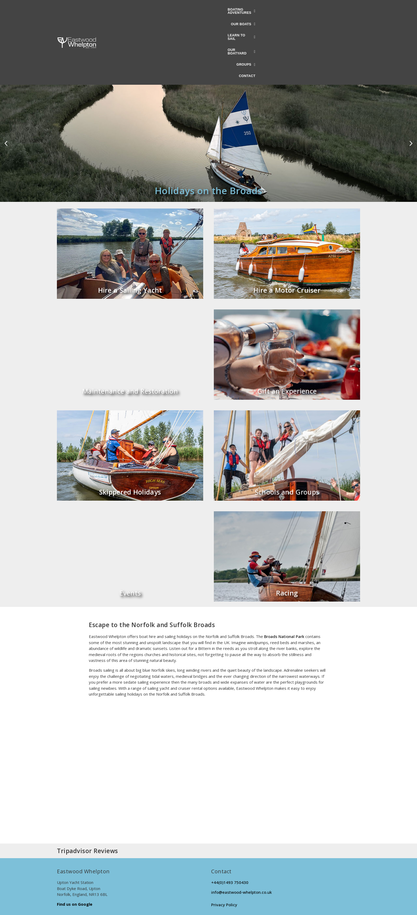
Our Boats (185, 10)
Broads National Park (284, 570)
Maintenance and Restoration (130, 325)
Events (130, 527)
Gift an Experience (287, 325)
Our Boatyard (259, 10)
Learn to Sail (220, 10)
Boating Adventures (142, 10)
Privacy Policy (224, 838)
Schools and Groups (287, 426)
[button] (142, 9)
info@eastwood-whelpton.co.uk (241, 826)
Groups (292, 10)
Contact (318, 10)
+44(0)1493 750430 (229, 816)
